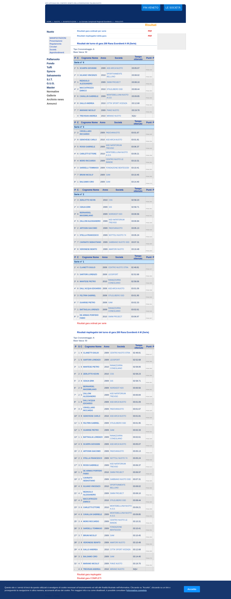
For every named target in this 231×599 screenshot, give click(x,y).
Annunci (52, 103)
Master (51, 87)
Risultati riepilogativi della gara (91, 36)
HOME (49, 22)
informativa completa (137, 590)
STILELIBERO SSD (115, 89)
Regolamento (55, 44)
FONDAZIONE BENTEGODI (117, 168)
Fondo (51, 63)
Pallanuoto (53, 59)
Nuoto (50, 31)
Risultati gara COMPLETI (89, 578)
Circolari (53, 47)
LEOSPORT (113, 274)
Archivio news (55, 99)
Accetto (192, 589)
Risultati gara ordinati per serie (91, 31)
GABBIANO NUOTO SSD (119, 242)
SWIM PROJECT (114, 82)
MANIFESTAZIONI (69, 22)
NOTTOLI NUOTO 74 (117, 235)
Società (53, 49)
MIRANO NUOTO (114, 116)
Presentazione (56, 41)
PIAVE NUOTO (113, 110)
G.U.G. (51, 83)
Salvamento (54, 75)
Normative (53, 91)
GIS (110, 207)
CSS (111, 200)
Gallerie (51, 95)
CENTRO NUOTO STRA (118, 267)
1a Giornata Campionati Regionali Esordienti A (95, 22)
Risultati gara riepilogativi (89, 574)
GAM (108, 175)
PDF (150, 31)
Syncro (51, 71)
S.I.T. (50, 79)
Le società (173, 7)
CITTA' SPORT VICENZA (117, 103)
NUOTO (57, 22)
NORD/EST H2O (115, 214)
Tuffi (49, 67)
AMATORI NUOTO (116, 249)
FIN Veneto (150, 7)
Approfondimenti (57, 52)
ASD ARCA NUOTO (115, 68)
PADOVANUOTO (113, 133)
